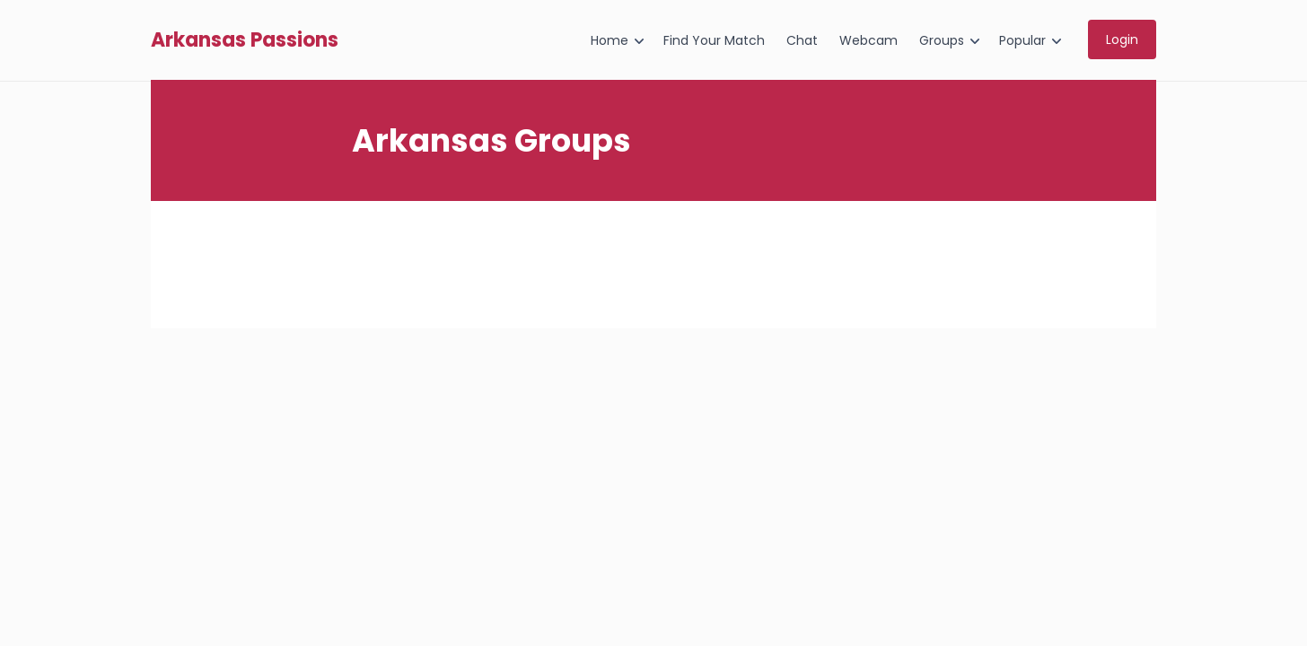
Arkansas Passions (244, 40)
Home (609, 40)
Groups (941, 40)
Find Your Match (714, 40)
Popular (1022, 40)
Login (1122, 39)
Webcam (868, 40)
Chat (802, 40)
